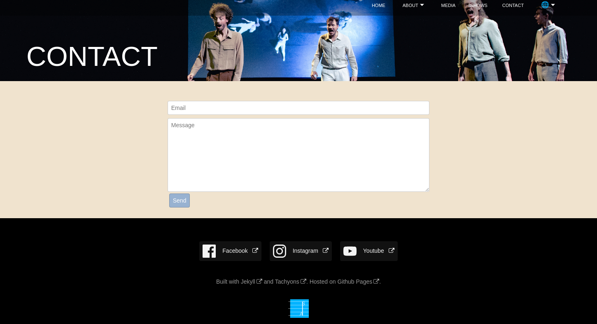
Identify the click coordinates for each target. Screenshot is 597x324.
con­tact (513, 4)
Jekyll (248, 281)
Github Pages (354, 281)
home (378, 4)
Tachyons (287, 281)
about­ (410, 4)
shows (478, 4)
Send (180, 200)
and (268, 281)
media (448, 4)
